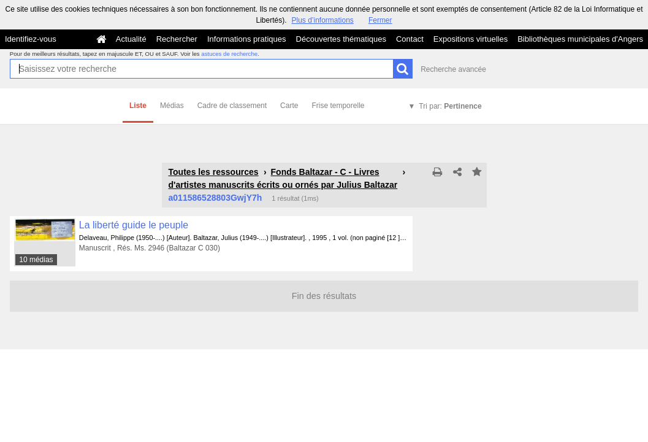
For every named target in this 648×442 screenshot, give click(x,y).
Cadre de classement (232, 105)
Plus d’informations (322, 20)
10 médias (36, 259)
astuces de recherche (229, 53)
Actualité (131, 39)
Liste (138, 105)
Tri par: (450, 106)
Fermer (380, 20)
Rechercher (176, 39)
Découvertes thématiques (341, 39)
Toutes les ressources (214, 172)
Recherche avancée (453, 69)
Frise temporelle (337, 105)
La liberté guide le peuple (133, 225)
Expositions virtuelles (470, 39)
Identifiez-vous (30, 39)
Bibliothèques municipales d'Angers (580, 39)
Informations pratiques (246, 39)
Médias (172, 105)
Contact (410, 39)
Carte (289, 105)
